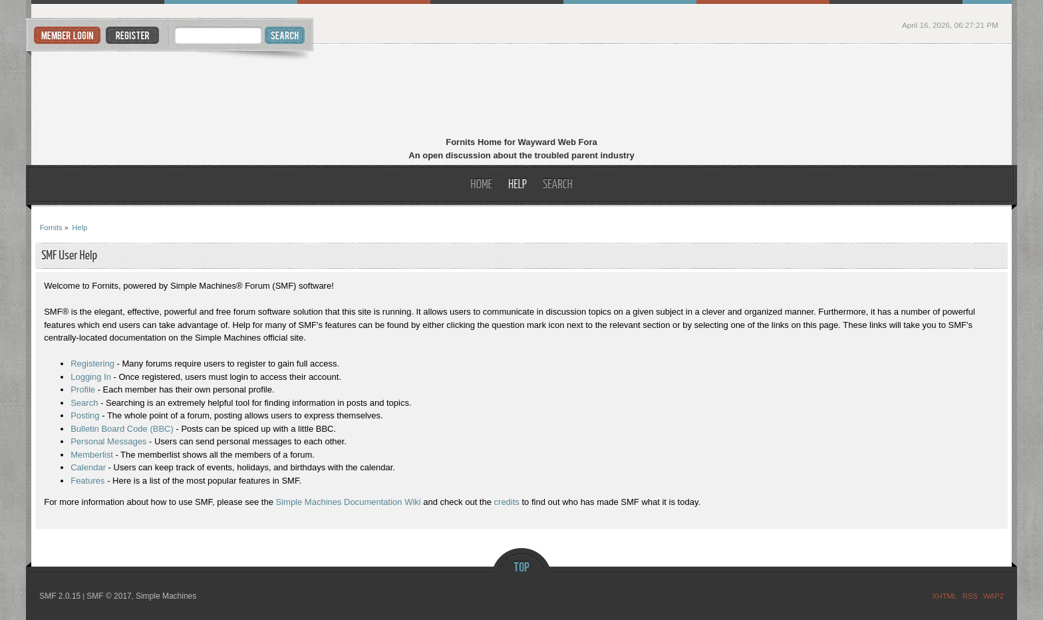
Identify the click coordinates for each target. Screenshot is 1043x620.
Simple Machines (166, 596)
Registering (92, 364)
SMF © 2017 (109, 596)
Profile (83, 389)
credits (507, 502)
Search (84, 403)
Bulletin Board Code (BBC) (122, 429)
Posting (85, 415)
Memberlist (92, 455)
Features (87, 481)
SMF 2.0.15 (59, 596)
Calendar (88, 467)
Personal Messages (108, 441)
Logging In (91, 377)
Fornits (522, 92)
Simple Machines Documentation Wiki (348, 502)
